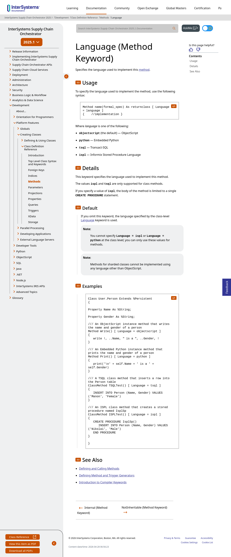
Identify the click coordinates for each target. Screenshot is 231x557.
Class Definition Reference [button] (34, 147)
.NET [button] (19, 274)
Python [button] (20, 251)
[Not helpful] (198, 50)
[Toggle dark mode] (207, 28)
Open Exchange (148, 8)
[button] (78, 82)
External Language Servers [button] (37, 239)
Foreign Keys (36, 170)
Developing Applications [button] (35, 234)
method (144, 70)
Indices (32, 175)
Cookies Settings (189, 542)
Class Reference (22, 537)
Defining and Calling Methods (99, 469)
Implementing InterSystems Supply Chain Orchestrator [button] (34, 58)
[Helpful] (191, 50)
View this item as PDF (22, 544)
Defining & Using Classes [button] (40, 140)
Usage (193, 61)
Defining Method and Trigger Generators (106, 475)
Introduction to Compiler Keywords (103, 482)
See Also (195, 71)
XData (32, 216)
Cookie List (207, 542)
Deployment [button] (20, 75)
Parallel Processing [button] (32, 228)
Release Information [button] (25, 51)
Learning (72, 8)
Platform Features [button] (27, 122)
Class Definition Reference (84, 17)
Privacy (167, 538)
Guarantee (190, 538)
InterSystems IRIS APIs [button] (30, 286)
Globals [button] (25, 128)
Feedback (227, 286)
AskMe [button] (191, 28)
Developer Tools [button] (26, 245)
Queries (33, 204)
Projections (35, 193)
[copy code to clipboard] (173, 106)
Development (62, 17)
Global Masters (176, 8)
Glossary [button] (17, 298)
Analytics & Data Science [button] (27, 100)
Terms (177, 538)
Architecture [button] (20, 85)
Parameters (35, 187)
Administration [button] (21, 80)
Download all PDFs (21, 551)
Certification (202, 8)
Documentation (96, 8)
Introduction (36, 155)
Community (122, 8)
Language (116, 17)
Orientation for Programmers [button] (35, 117)
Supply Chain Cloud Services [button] (30, 69)
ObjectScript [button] (24, 257)
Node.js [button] (21, 280)
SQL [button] (18, 263)
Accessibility (207, 538)
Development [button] (20, 105)
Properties (34, 199)
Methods (104, 17)
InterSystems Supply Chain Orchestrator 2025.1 (29, 17)
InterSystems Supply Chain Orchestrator (30, 31)
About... (21, 111)
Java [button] (18, 268)
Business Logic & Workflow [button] (29, 95)
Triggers (33, 210)
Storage (33, 222)
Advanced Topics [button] (26, 292)
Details (194, 66)
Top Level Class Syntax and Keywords (42, 162)
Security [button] (17, 90)
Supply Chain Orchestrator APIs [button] (32, 64)
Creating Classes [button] (30, 134)
